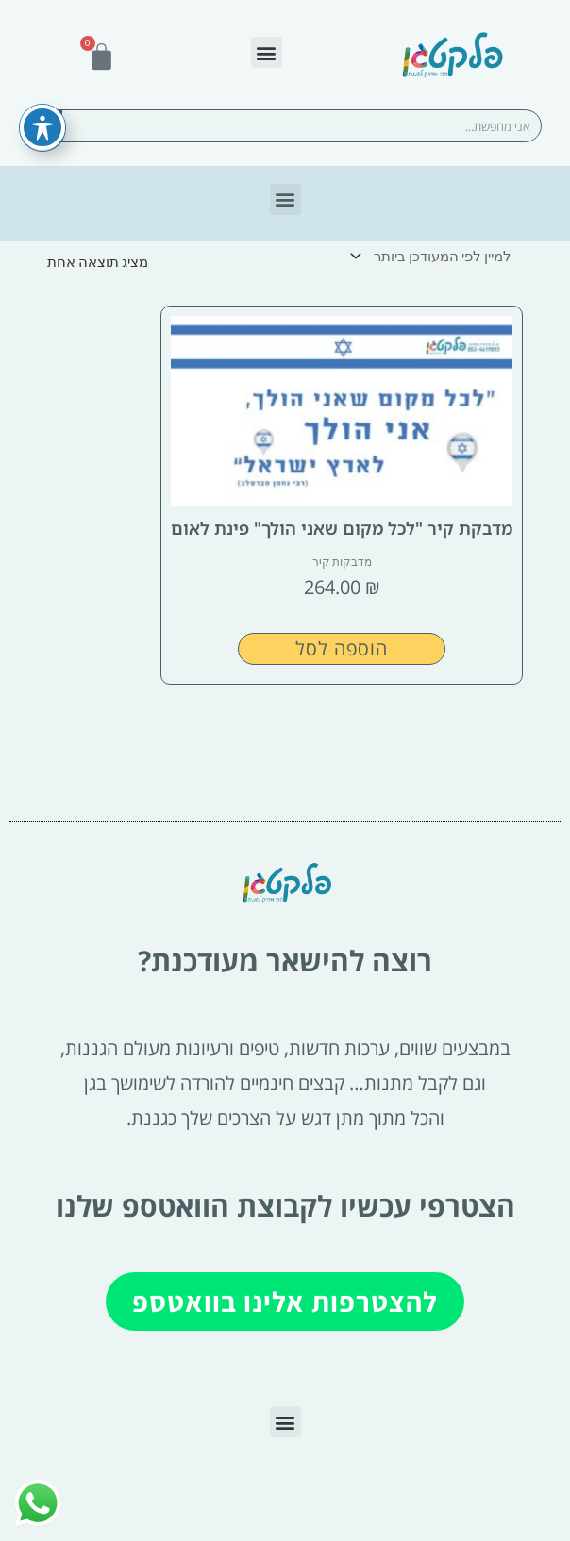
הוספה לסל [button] (341, 648)
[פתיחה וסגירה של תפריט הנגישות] (42, 95)
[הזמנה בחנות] (434, 256)
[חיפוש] (45, 125)
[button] (266, 52)
